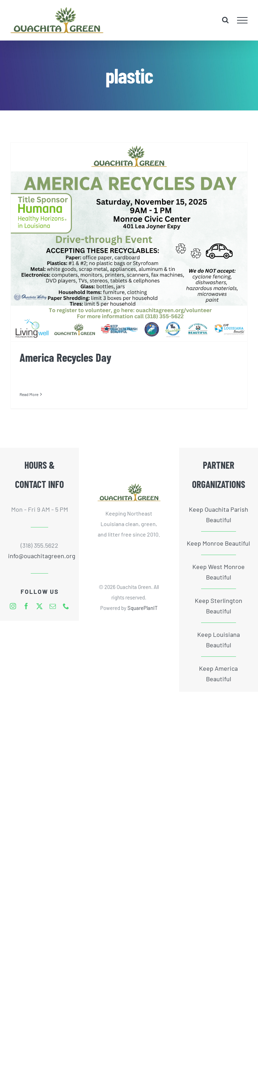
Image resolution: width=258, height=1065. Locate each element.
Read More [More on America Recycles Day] (29, 394)
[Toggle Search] (225, 19)
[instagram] (13, 606)
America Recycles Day (65, 357)
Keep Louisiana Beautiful (218, 640)
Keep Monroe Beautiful (218, 543)
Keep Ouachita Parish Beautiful (218, 514)
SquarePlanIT (142, 608)
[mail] (53, 606)
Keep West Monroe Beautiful (218, 572)
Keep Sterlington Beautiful (218, 606)
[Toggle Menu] (242, 20)
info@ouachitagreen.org (39, 556)
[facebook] (26, 606)
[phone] (66, 606)
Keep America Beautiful (218, 673)
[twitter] (39, 606)
